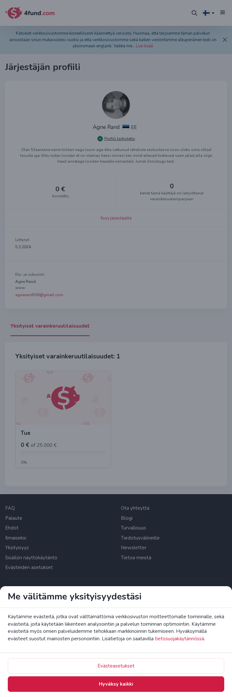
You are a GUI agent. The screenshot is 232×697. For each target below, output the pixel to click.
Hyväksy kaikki (116, 684)
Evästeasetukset (116, 666)
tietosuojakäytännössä (179, 638)
